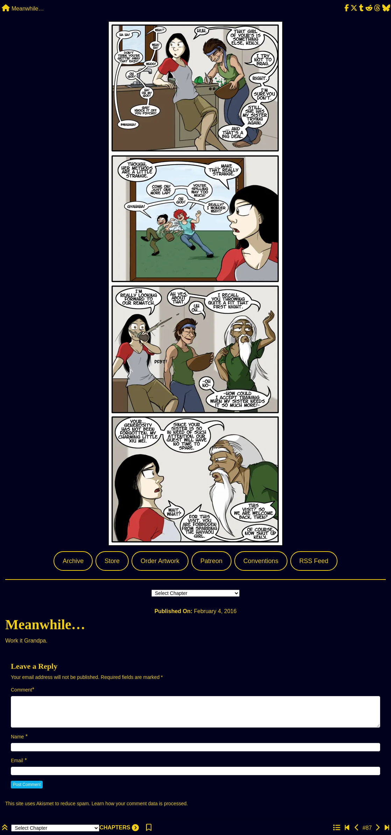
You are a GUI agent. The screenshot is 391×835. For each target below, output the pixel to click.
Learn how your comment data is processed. (140, 803)
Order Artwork (160, 560)
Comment (21, 690)
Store (112, 560)
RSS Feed (313, 560)
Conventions (260, 560)
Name (17, 736)
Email (17, 760)
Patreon (211, 560)
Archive (73, 560)
